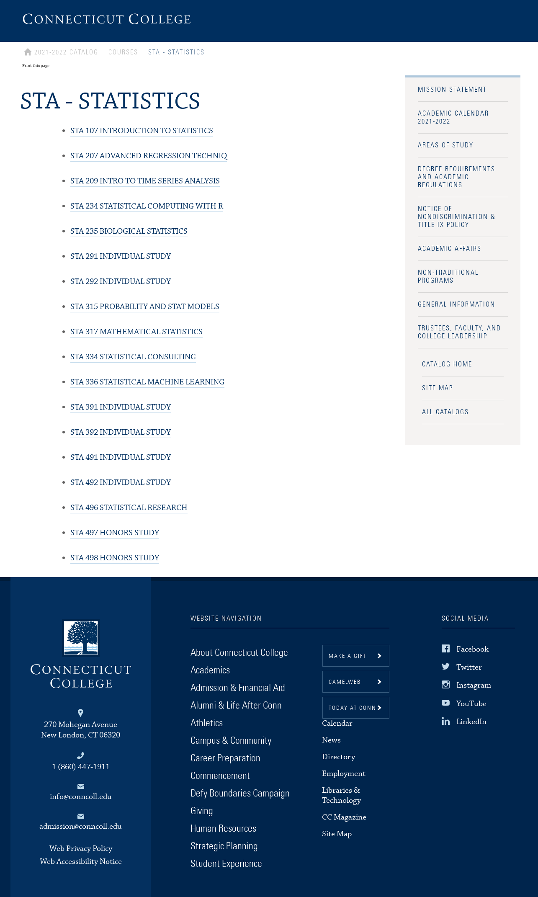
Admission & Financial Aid (237, 688)
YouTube (471, 703)
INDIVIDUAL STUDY (120, 256)
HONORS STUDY (114, 533)
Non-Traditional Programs (448, 276)
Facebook (472, 649)
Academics (210, 670)
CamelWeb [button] (345, 682)
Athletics (206, 723)
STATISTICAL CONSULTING (133, 357)
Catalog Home (447, 364)
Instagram (473, 685)
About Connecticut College (239, 653)
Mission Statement (452, 89)
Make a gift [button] (347, 656)
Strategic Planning (224, 846)
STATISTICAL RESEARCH (129, 508)
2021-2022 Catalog (66, 52)
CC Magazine (344, 817)
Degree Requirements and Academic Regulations (456, 177)
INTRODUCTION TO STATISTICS (141, 131)
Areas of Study (446, 145)
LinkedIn (471, 722)
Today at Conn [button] (352, 708)
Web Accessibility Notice (81, 861)
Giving (201, 811)
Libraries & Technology (341, 795)
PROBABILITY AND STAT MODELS (144, 307)
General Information (456, 304)
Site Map (437, 388)
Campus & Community (230, 741)
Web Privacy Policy (80, 848)
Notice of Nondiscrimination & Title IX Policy (457, 217)
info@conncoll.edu (81, 796)
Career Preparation (225, 758)
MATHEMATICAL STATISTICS (136, 332)
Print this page (35, 66)
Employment (344, 773)
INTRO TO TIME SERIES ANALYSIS (145, 181)
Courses (123, 52)
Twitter (469, 667)
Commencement (220, 776)
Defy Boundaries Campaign (240, 794)
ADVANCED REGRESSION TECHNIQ (148, 156)
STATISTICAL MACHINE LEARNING (147, 382)
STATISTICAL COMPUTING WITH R (146, 206)
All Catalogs (445, 412)
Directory (338, 757)
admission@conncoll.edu (80, 826)
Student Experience (226, 864)
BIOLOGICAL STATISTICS (129, 231)
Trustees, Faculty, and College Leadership (459, 332)
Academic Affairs (449, 248)
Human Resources (223, 829)
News (331, 740)
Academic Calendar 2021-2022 (453, 117)
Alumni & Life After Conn (236, 706)
